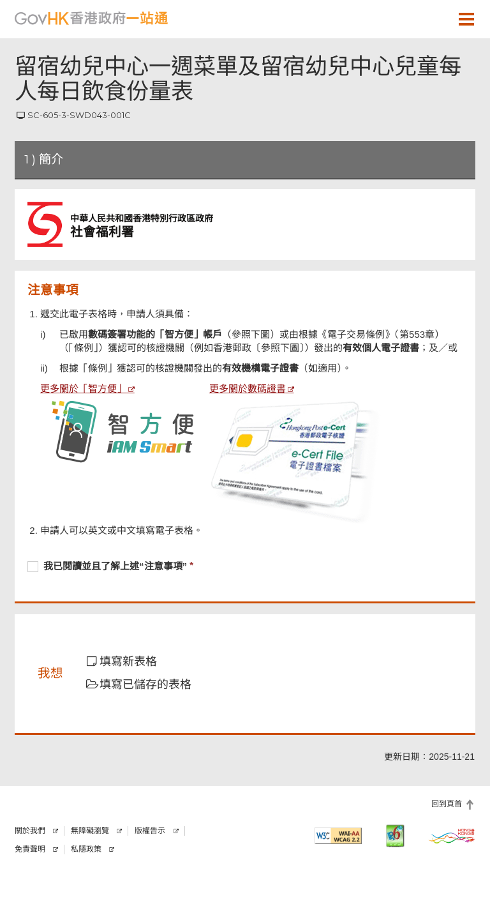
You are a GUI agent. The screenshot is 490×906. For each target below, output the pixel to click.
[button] (429, 18)
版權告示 (150, 830)
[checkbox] (245, 567)
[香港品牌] (451, 835)
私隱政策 (86, 849)
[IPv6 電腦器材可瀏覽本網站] (395, 835)
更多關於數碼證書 (247, 388)
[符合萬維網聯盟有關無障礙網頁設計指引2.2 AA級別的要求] (338, 835)
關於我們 (30, 830)
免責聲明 (30, 849)
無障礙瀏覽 (90, 830)
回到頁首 (446, 803)
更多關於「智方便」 (83, 388)
